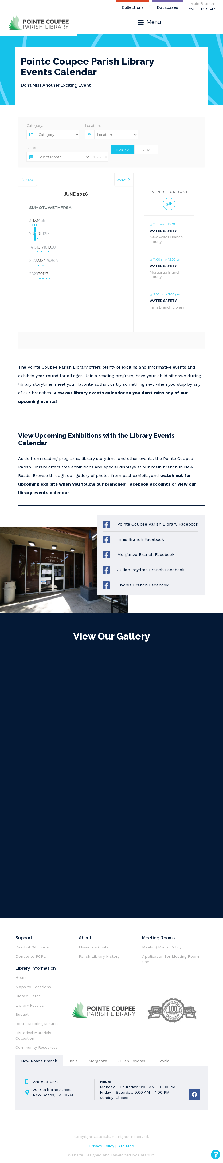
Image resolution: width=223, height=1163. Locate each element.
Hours (21, 977)
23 (63, 261)
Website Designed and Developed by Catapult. (111, 1155)
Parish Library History (99, 956)
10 (76, 234)
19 (103, 248)
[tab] (39, 1060)
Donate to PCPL (30, 956)
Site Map (126, 1146)
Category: (34, 125)
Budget (22, 1014)
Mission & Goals (93, 947)
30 (62, 274)
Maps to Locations (33, 987)
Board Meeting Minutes (37, 1024)
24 (76, 261)
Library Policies (29, 1005)
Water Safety (163, 231)
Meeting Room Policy (162, 947)
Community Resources (36, 1047)
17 (76, 248)
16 (63, 248)
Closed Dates (28, 996)
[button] (149, 22)
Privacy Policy (101, 1146)
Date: (31, 147)
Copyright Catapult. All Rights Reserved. (111, 1136)
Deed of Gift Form (32, 947)
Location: (93, 125)
